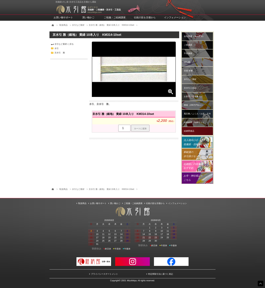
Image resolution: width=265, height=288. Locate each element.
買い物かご (88, 17)
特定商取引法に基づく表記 (160, 274)
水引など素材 (78, 25)
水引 (56, 48)
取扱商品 (63, 25)
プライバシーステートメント (104, 274)
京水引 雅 (59, 52)
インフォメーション (175, 17)
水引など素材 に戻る (64, 44)
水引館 (71, 9)
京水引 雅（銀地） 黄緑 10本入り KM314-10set (111, 25)
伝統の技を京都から (145, 17)
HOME (52, 25)
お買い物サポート (63, 17)
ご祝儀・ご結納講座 (115, 17)
